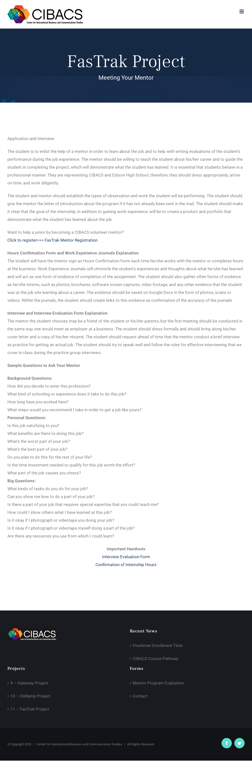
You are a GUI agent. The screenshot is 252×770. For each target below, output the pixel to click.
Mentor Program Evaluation (158, 682)
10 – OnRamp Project (30, 696)
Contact (140, 696)
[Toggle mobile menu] (242, 11)
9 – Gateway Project (29, 682)
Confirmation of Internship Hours (126, 564)
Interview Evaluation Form (126, 556)
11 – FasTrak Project (29, 709)
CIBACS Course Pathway (155, 658)
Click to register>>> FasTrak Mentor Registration (52, 240)
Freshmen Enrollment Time (158, 645)
